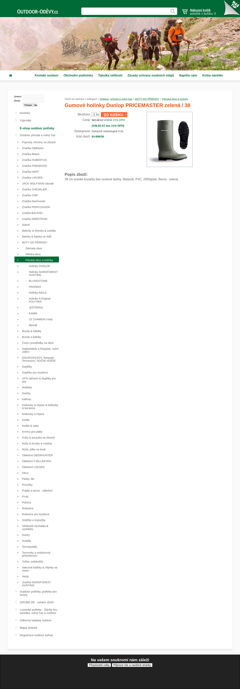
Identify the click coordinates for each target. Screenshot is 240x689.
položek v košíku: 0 (203, 12)
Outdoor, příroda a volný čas (116, 99)
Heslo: (17, 100)
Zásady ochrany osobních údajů (151, 75)
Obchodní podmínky (78, 75)
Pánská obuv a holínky (175, 99)
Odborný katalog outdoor (35, 620)
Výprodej (25, 120)
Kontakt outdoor (46, 75)
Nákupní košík (200, 10)
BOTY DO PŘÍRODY (147, 99)
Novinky (25, 112)
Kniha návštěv (212, 75)
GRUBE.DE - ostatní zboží (37, 602)
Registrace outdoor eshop (36, 635)
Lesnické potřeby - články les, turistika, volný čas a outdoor (39, 611)
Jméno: (18, 96)
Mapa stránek (28, 627)
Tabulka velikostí (110, 75)
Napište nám (188, 75)
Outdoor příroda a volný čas (37, 135)
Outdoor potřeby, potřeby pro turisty (38, 593)
